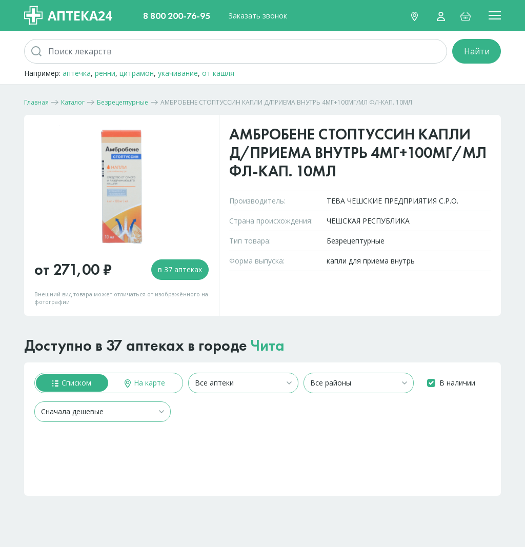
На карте (145, 383)
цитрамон (136, 73)
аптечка (77, 73)
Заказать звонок (258, 16)
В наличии (457, 383)
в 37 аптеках (180, 269)
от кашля (218, 73)
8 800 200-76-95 (176, 16)
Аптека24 (68, 15)
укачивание (178, 73)
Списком (71, 383)
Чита (268, 345)
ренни (105, 73)
